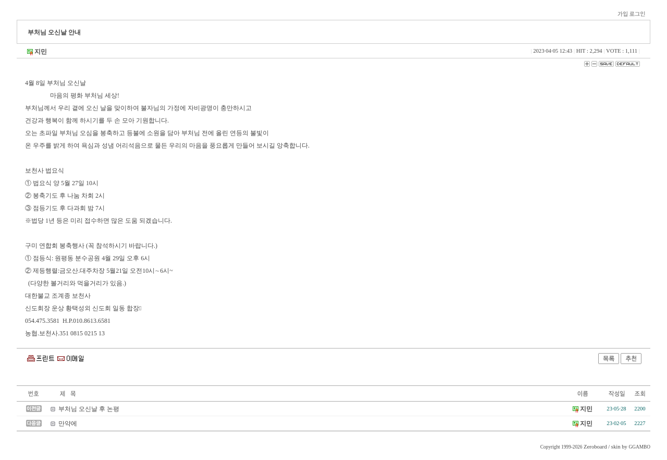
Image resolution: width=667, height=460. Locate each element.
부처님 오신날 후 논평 (88, 409)
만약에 (67, 423)
